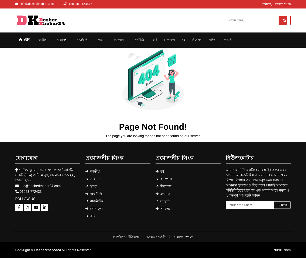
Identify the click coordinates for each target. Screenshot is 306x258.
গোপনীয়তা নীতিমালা (126, 236)
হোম (24, 39)
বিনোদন (196, 39)
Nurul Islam (282, 250)
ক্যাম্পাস (119, 39)
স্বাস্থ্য (100, 39)
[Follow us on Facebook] (19, 207)
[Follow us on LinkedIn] (44, 207)
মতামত (163, 194)
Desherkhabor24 (47, 250)
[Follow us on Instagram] (27, 207)
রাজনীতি (82, 39)
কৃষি (155, 39)
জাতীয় (42, 39)
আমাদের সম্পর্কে (183, 236)
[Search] (258, 20)
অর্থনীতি (139, 39)
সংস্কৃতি (227, 39)
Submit (282, 205)
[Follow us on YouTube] (36, 207)
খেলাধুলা (169, 39)
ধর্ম (183, 39)
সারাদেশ (62, 39)
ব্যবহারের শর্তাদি (156, 236)
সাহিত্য (212, 39)
